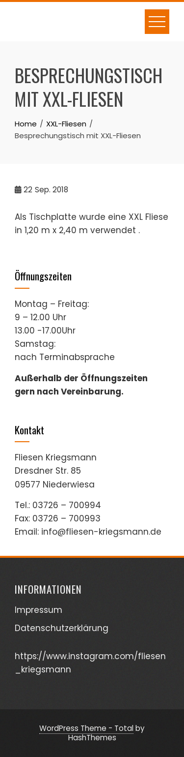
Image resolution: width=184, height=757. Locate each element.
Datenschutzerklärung (61, 628)
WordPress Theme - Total (86, 728)
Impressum (38, 610)
